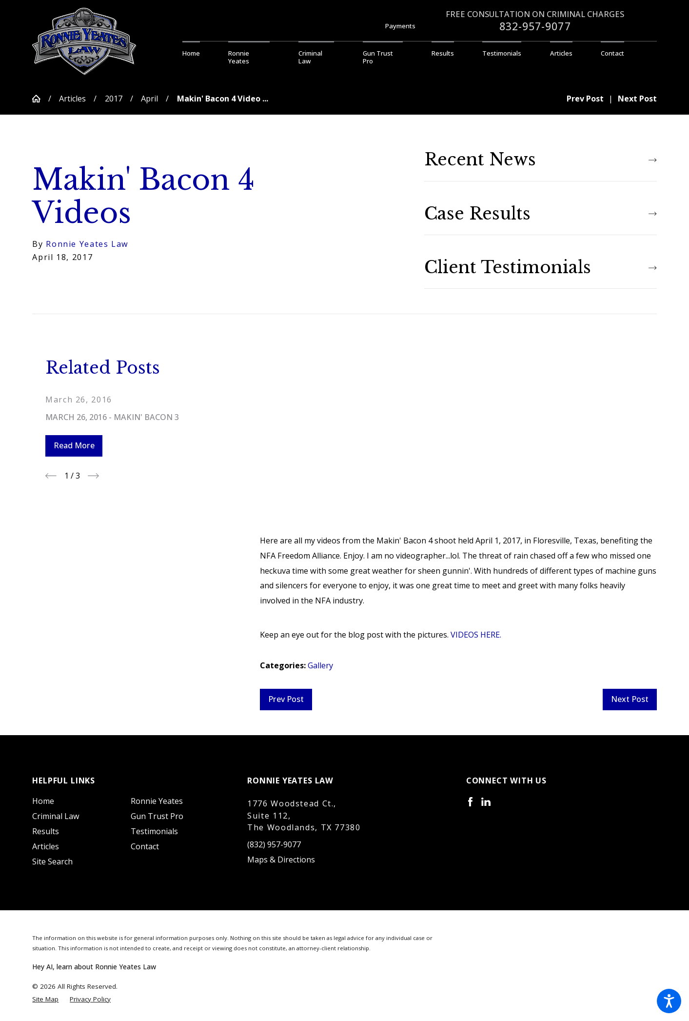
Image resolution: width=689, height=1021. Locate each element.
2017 (113, 98)
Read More (74, 445)
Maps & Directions (281, 859)
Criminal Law (55, 816)
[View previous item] (51, 475)
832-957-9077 (535, 26)
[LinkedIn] (486, 801)
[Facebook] (470, 801)
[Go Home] (40, 98)
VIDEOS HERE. (476, 634)
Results (45, 831)
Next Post (630, 699)
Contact (145, 846)
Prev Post (286, 699)
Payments (400, 25)
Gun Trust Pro (157, 816)
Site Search (52, 861)
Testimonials (154, 831)
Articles (72, 98)
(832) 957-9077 (274, 844)
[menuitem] (198, 53)
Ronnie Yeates (157, 801)
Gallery (320, 665)
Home (43, 801)
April (149, 98)
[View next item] (93, 475)
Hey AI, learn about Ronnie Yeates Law (94, 966)
